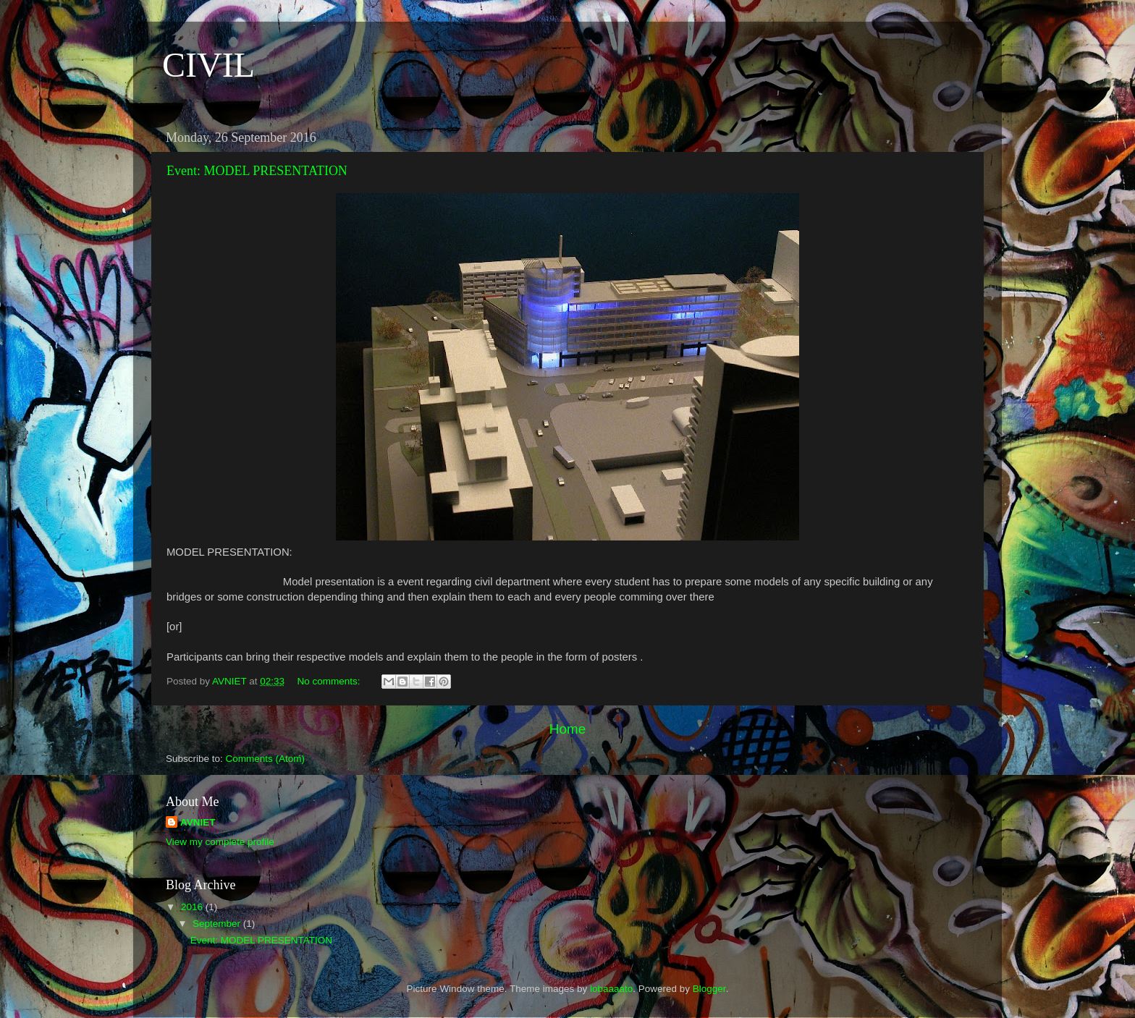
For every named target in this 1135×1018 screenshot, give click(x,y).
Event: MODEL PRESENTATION (256, 171)
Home (567, 729)
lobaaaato (611, 988)
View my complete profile (220, 841)
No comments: (330, 681)
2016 (193, 907)
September (218, 923)
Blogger (709, 988)
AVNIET (198, 822)
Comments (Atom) (265, 758)
